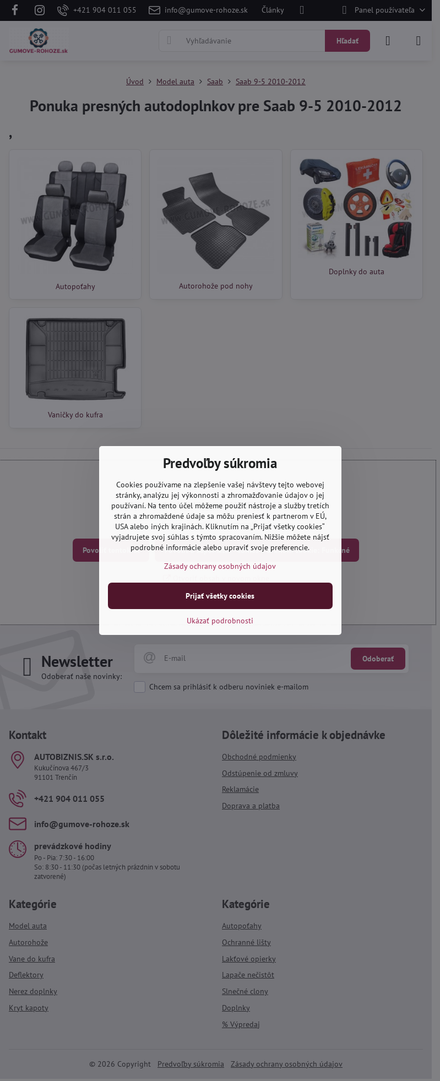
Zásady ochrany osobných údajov (220, 566)
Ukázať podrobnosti (220, 621)
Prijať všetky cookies (220, 596)
